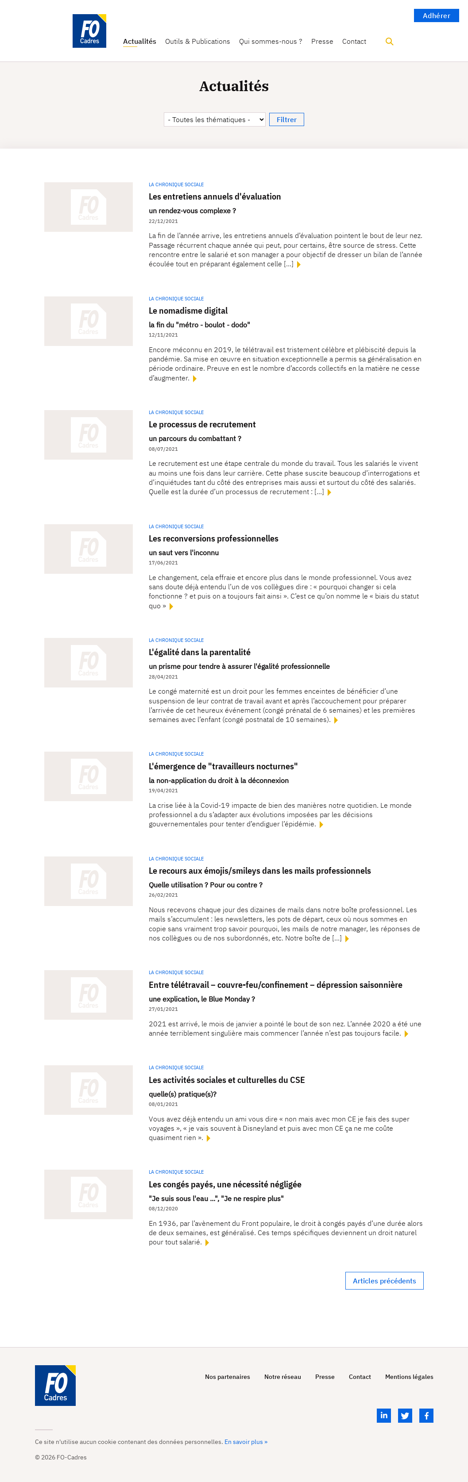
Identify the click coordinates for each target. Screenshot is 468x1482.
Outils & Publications (197, 41)
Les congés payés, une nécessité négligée (225, 1184)
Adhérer (437, 15)
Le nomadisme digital (188, 310)
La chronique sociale (176, 184)
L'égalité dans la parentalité (200, 652)
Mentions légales (409, 1377)
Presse (322, 41)
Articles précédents (384, 1280)
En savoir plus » (245, 1442)
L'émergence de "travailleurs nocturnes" (223, 766)
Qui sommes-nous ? (270, 41)
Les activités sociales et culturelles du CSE (227, 1080)
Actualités (139, 41)
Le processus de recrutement (202, 424)
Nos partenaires (227, 1377)
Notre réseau (282, 1377)
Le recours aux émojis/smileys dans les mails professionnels (260, 870)
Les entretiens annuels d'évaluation (215, 196)
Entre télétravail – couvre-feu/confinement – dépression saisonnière (275, 985)
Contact (354, 41)
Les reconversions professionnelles (213, 538)
